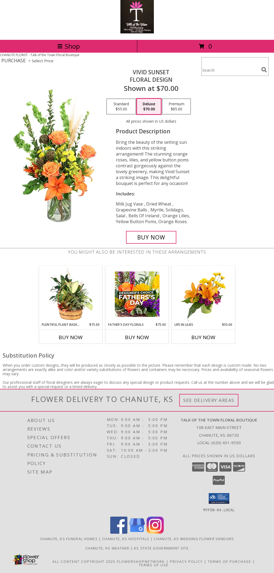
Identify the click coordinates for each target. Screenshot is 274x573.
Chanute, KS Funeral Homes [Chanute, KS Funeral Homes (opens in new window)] (69, 538)
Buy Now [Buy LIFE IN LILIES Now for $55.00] (203, 337)
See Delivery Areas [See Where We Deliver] (208, 400)
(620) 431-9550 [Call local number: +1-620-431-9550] (226, 442)
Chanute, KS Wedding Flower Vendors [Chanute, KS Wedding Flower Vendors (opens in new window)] (194, 538)
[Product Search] (230, 70)
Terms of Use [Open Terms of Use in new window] (154, 564)
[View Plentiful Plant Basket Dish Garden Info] (70, 294)
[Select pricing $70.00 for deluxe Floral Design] (149, 106)
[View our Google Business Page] (137, 532)
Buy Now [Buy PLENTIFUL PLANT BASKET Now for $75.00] (71, 337)
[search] (264, 70)
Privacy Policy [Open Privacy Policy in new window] (186, 561)
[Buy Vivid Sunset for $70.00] (151, 237)
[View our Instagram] (155, 532)
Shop (68, 46)
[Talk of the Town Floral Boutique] (137, 31)
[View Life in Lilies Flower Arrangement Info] (203, 294)
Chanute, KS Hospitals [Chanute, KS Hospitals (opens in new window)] (125, 538)
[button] (219, 498)
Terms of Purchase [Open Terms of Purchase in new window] (229, 561)
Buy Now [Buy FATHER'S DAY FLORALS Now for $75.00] (137, 337)
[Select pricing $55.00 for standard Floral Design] (121, 106)
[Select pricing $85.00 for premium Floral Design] (176, 106)
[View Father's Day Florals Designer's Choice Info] (137, 294)
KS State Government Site (161, 547)
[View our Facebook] (118, 532)
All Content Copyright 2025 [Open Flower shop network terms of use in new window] (84, 561)
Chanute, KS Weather (107, 547)
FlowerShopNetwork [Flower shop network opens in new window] (141, 561)
